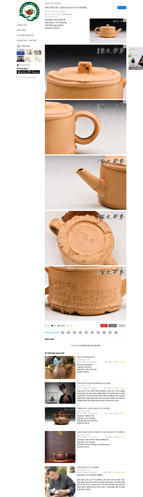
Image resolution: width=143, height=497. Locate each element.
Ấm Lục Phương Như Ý (86, 357)
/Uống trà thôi (23, 65)
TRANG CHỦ (22, 25)
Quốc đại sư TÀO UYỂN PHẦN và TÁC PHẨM (93, 383)
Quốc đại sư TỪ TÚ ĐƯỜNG (88, 467)
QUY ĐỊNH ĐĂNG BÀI (25, 35)
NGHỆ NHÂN (68, 14)
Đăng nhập (75, 345)
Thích (104, 325)
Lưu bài (112, 325)
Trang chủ (49, 3)
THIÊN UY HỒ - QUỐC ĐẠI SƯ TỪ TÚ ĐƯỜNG (93, 408)
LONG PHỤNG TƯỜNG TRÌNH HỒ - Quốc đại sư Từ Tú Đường (100, 432)
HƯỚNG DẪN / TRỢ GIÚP (27, 40)
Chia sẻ (58, 3)
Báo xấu (121, 325)
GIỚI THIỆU (21, 30)
